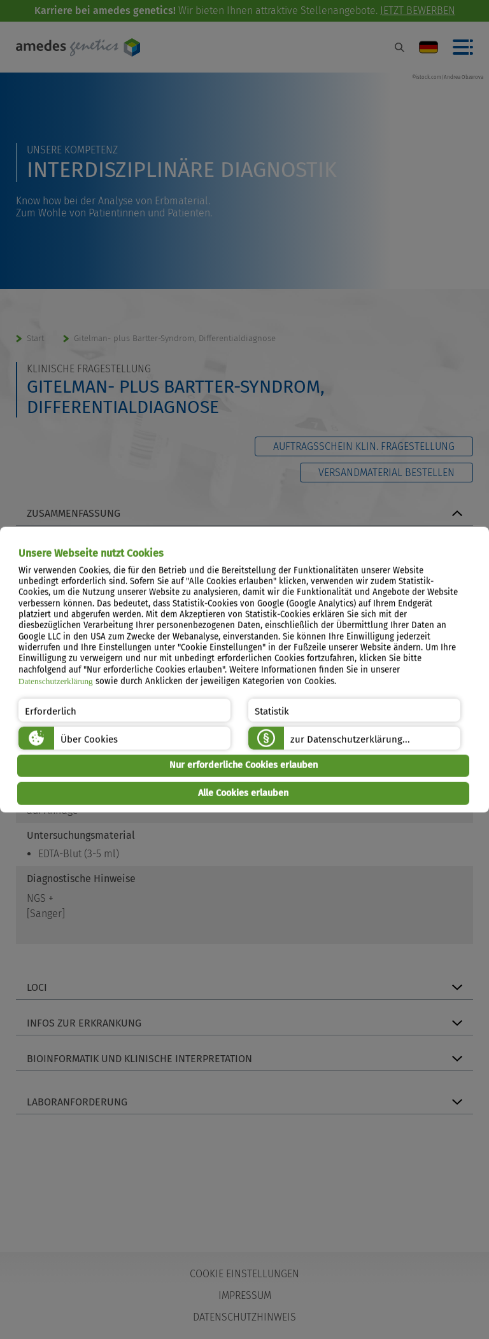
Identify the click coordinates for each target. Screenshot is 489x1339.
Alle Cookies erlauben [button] (243, 793)
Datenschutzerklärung (55, 681)
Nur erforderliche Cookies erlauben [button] (243, 765)
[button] (124, 709)
